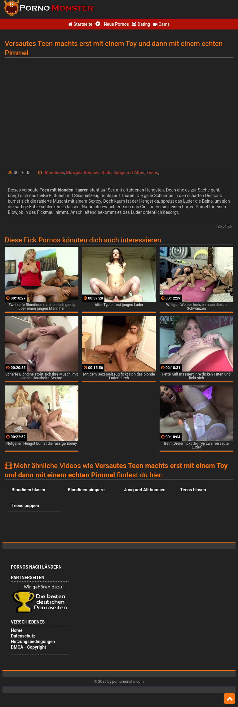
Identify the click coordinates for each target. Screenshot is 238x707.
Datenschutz (23, 635)
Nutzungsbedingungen (33, 641)
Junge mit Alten (128, 172)
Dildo (107, 172)
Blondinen (54, 172)
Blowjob (74, 172)
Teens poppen (25, 505)
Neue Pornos (112, 24)
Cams (161, 24)
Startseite (80, 24)
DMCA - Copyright (28, 647)
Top (229, 698)
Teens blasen (193, 489)
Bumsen (92, 172)
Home (16, 630)
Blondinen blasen (28, 489)
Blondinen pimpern (86, 489)
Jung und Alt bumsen (144, 489)
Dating (141, 24)
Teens (152, 172)
